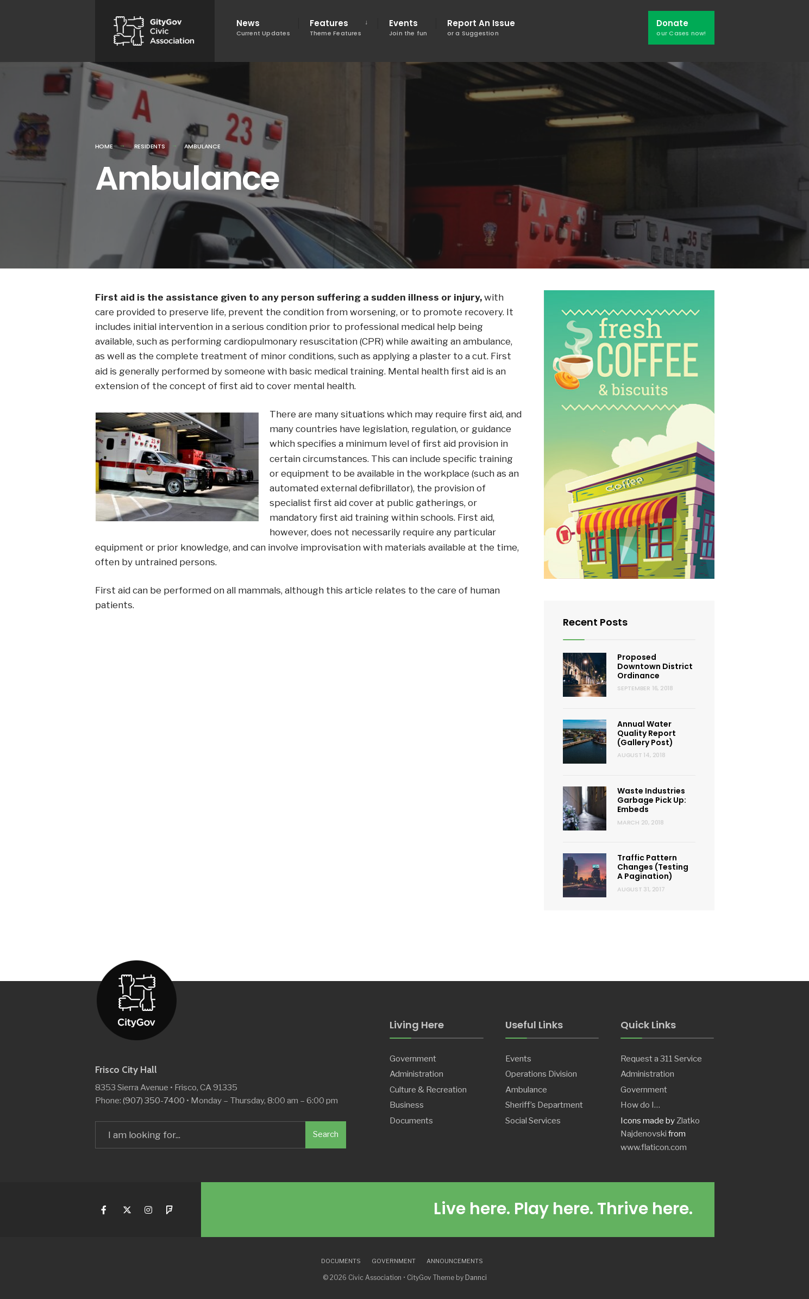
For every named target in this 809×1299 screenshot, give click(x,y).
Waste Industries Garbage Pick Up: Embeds (651, 800)
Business (407, 1105)
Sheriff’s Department (544, 1105)
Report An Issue (481, 27)
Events (408, 27)
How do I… (640, 1105)
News (263, 27)
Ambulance (526, 1089)
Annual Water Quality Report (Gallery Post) (646, 733)
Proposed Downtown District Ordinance (655, 666)
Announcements (455, 1261)
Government (413, 1058)
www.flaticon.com (653, 1147)
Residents (149, 146)
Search (325, 1134)
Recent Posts (595, 622)
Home (104, 146)
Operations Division (541, 1074)
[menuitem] (338, 28)
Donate (681, 27)
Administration (416, 1074)
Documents (411, 1120)
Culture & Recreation (428, 1089)
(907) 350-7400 (154, 1100)
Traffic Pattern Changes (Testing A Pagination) (652, 867)
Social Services (533, 1120)
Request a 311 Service (661, 1058)
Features (335, 27)
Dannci (476, 1277)
